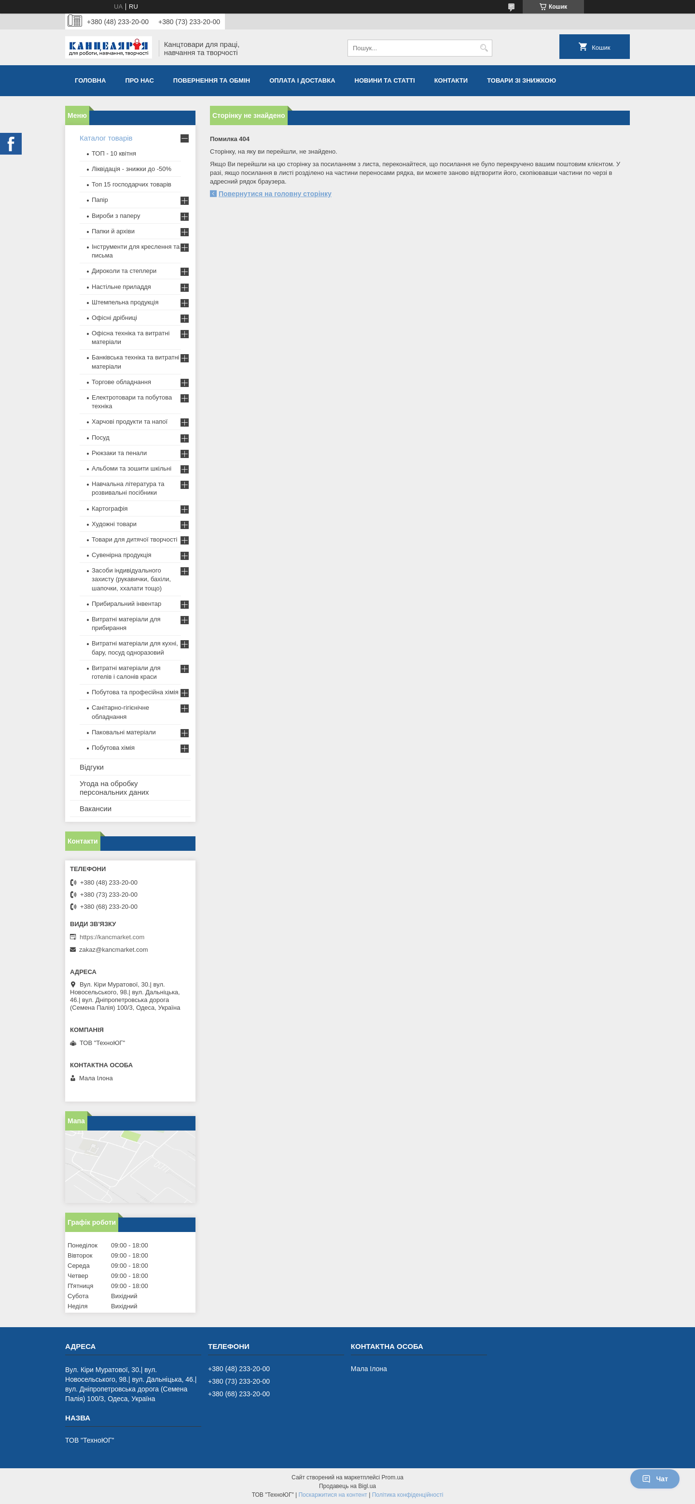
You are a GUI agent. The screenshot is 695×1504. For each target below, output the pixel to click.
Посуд (101, 437)
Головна (90, 80)
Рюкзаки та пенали (119, 453)
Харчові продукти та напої (129, 421)
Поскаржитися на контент (332, 1494)
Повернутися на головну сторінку (275, 194)
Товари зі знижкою (521, 80)
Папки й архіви (113, 231)
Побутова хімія (113, 747)
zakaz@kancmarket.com (113, 949)
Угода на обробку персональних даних (114, 787)
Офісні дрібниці (114, 317)
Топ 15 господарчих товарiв (131, 184)
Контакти (451, 80)
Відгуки (92, 767)
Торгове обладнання (121, 382)
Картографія (110, 508)
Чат (655, 1479)
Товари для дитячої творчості (134, 539)
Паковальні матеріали (124, 732)
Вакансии (95, 808)
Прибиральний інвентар (126, 603)
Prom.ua (392, 1477)
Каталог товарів (106, 138)
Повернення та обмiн (211, 80)
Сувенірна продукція (122, 555)
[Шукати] (483, 48)
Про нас (139, 80)
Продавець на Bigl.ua (347, 1486)
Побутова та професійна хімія (135, 692)
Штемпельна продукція (125, 302)
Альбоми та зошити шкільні (131, 468)
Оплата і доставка (302, 80)
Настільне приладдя (121, 286)
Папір (100, 199)
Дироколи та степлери (124, 270)
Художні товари (114, 524)
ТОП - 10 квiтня (114, 153)
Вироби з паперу (116, 215)
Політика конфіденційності (408, 1494)
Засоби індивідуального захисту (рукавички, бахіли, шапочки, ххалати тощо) (131, 579)
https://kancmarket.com (112, 937)
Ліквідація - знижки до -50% (131, 168)
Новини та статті (385, 80)
